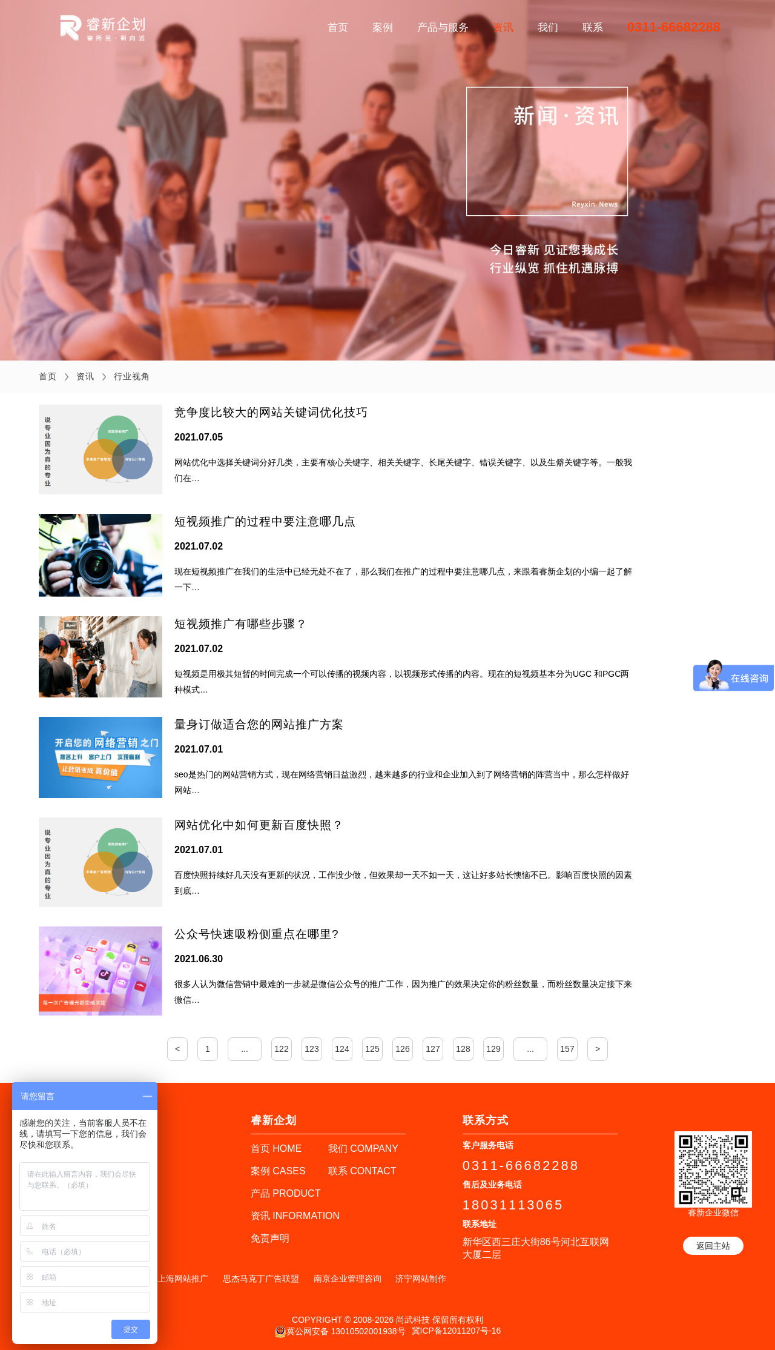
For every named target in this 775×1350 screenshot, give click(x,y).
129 (493, 1049)
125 (372, 1049)
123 (311, 1049)
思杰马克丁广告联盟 (261, 1278)
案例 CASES (278, 1171)
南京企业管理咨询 (347, 1278)
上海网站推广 (182, 1278)
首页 (338, 27)
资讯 (503, 27)
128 (463, 1049)
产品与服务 (443, 27)
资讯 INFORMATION (295, 1216)
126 (402, 1049)
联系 (592, 27)
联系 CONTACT (362, 1171)
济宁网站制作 (420, 1278)
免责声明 (270, 1238)
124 (342, 1049)
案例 (382, 27)
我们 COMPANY (363, 1148)
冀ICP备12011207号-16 (456, 1330)
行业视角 (132, 376)
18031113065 (513, 1204)
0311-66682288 (674, 27)
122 (281, 1049)
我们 (548, 27)
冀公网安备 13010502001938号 (340, 1332)
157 (567, 1049)
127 (433, 1049)
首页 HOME (276, 1148)
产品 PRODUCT (286, 1193)
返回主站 (713, 1246)
